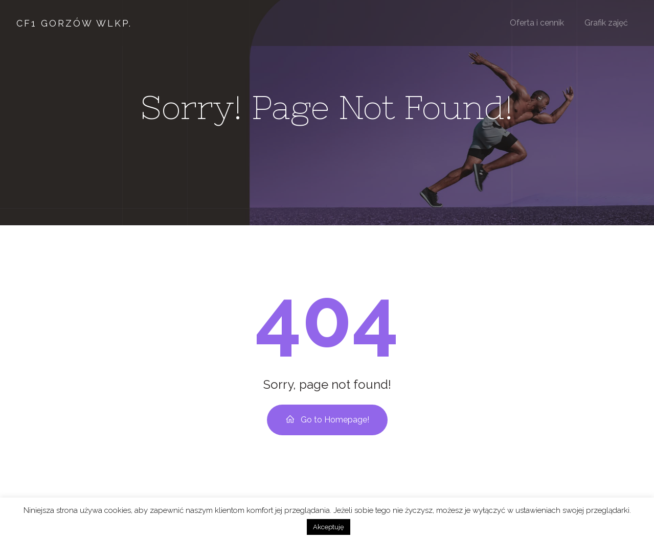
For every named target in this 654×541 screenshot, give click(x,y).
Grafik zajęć (606, 23)
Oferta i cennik (537, 23)
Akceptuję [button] (328, 527)
